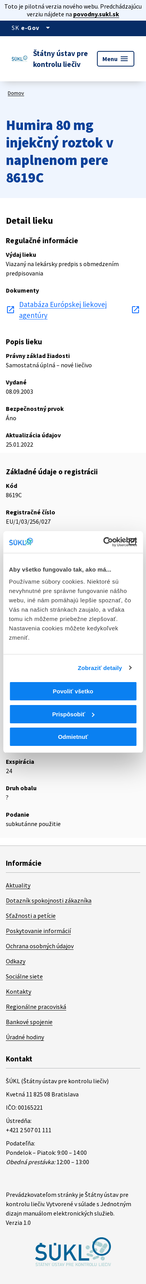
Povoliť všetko (73, 691)
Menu (115, 58)
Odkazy (15, 961)
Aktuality (18, 885)
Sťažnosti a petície (31, 915)
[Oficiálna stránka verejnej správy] (37, 27)
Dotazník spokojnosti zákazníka (48, 900)
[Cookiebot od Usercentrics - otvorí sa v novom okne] (104, 542)
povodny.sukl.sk (96, 14)
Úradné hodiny (25, 1037)
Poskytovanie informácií (38, 931)
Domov (16, 92)
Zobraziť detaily (100, 668)
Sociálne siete (24, 976)
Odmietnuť (73, 736)
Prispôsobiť (73, 714)
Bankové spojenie (29, 1022)
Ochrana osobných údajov (40, 946)
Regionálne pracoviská (36, 1006)
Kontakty (18, 991)
